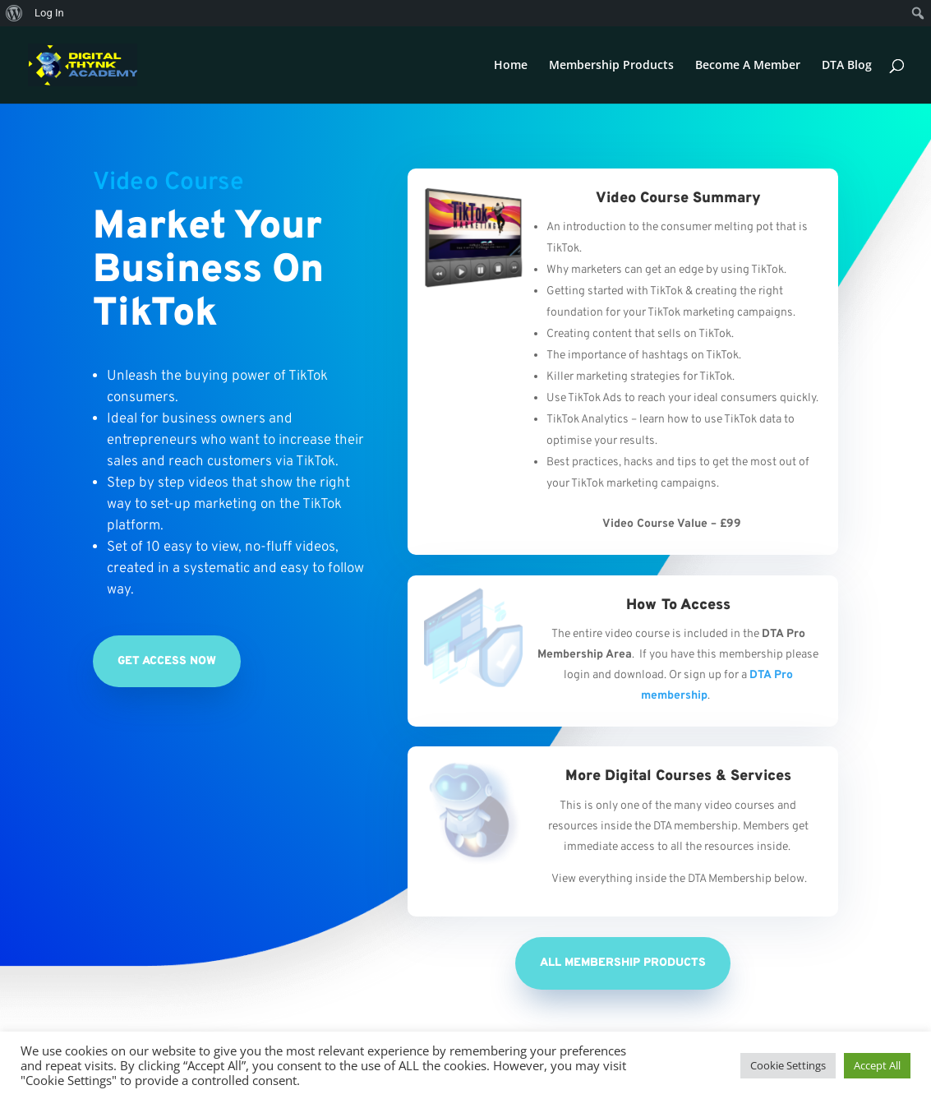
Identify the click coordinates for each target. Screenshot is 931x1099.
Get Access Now (167, 661)
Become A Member (747, 65)
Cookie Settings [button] (788, 1065)
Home (511, 65)
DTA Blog (847, 65)
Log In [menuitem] (49, 13)
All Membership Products (623, 963)
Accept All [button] (877, 1065)
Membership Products (611, 65)
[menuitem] (14, 13)
